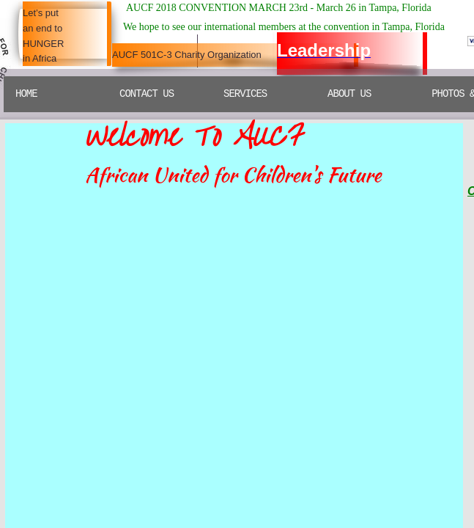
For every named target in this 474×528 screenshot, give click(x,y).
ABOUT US (349, 94)
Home (26, 94)
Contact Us (146, 94)
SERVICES (245, 94)
